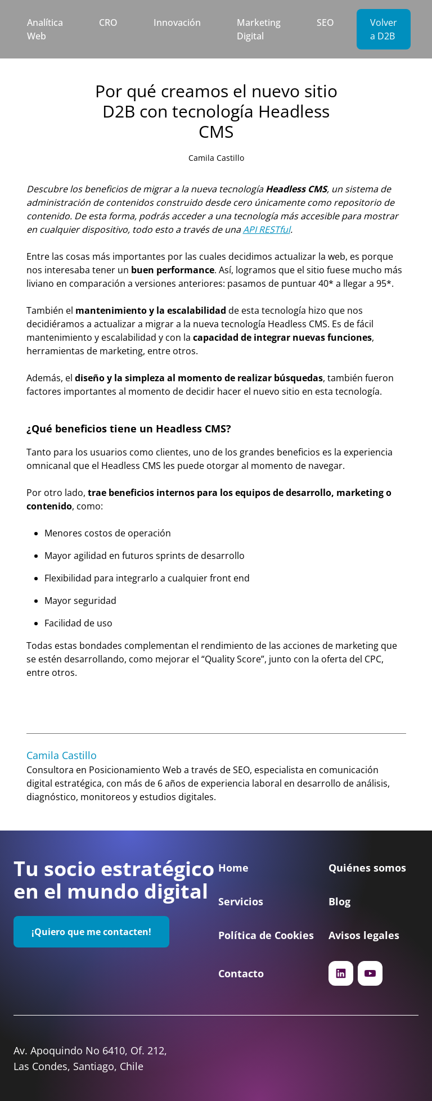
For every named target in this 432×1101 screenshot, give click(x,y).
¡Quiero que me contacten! (91, 932)
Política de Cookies (266, 935)
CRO (108, 22)
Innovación (177, 22)
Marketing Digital (259, 29)
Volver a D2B (383, 29)
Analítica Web (45, 29)
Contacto (241, 973)
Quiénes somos (367, 867)
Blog (339, 901)
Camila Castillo (216, 157)
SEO (325, 22)
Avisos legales (363, 935)
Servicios (240, 901)
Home (233, 867)
